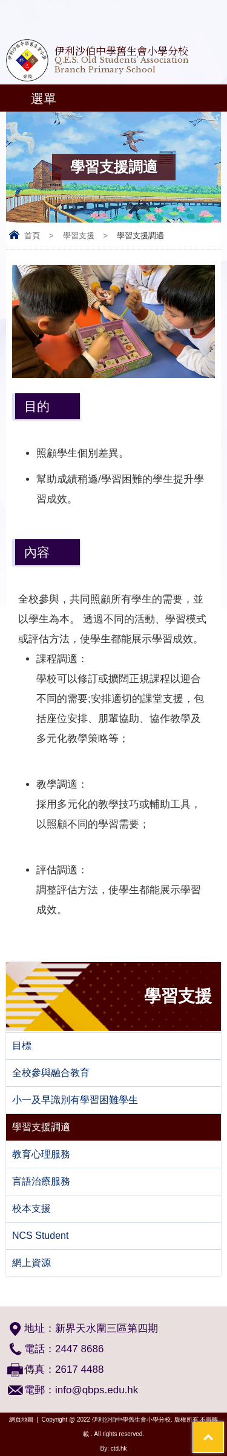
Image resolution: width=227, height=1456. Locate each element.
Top (223, 1429)
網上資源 (31, 1263)
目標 (21, 1045)
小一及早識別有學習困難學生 (75, 1100)
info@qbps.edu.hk (96, 1390)
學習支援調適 (41, 1127)
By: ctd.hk (113, 1448)
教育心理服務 (41, 1154)
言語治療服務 (41, 1181)
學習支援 (78, 235)
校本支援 (31, 1208)
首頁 (32, 235)
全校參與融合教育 (51, 1073)
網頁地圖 (21, 1419)
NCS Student (40, 1235)
